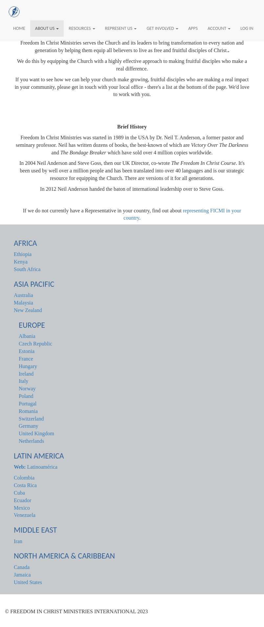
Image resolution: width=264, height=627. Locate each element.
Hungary (28, 366)
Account (219, 28)
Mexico (22, 508)
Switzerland (31, 418)
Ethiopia (23, 254)
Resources (82, 28)
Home (19, 28)
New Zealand (28, 310)
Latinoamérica (35, 467)
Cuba (19, 493)
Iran (18, 541)
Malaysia (23, 302)
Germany (28, 426)
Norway (27, 388)
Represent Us (121, 28)
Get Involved (162, 28)
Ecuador (22, 500)
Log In (246, 28)
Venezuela (24, 515)
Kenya (21, 262)
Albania (27, 336)
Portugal (27, 403)
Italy (23, 381)
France (26, 359)
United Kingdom (36, 433)
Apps (193, 28)
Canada (22, 567)
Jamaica (22, 575)
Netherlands (31, 441)
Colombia (24, 477)
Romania (28, 411)
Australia (23, 295)
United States (28, 582)
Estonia (26, 351)
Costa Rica (25, 485)
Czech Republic (35, 343)
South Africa (27, 269)
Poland (26, 396)
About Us (47, 28)
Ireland (26, 374)
